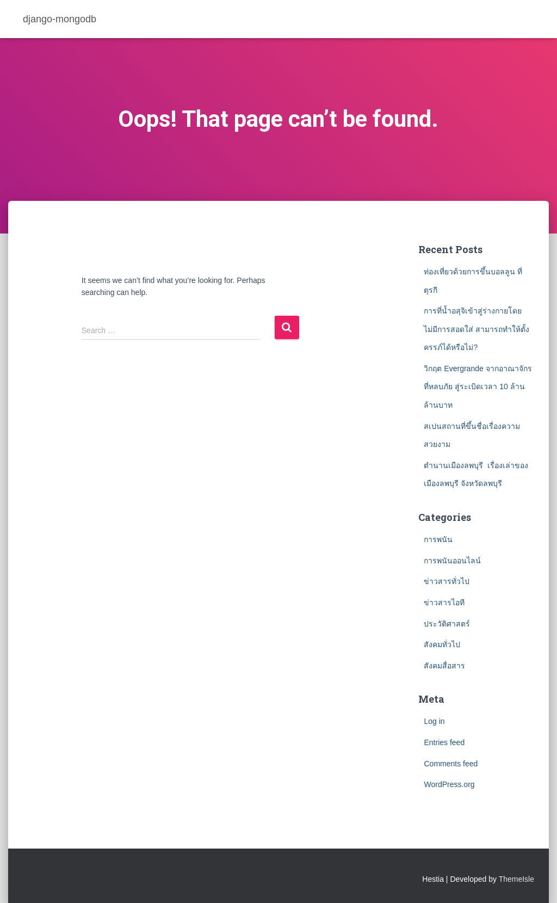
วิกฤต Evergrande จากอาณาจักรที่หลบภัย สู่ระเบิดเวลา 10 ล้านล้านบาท (477, 386)
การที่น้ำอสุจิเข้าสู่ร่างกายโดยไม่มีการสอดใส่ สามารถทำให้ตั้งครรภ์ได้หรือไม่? (476, 329)
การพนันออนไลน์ (452, 560)
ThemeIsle (516, 879)
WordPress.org (449, 784)
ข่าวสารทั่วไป (446, 581)
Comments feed (451, 763)
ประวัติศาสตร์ (447, 623)
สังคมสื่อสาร (444, 665)
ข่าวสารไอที (444, 602)
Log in (434, 721)
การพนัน (438, 539)
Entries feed (444, 742)
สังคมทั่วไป (442, 644)
